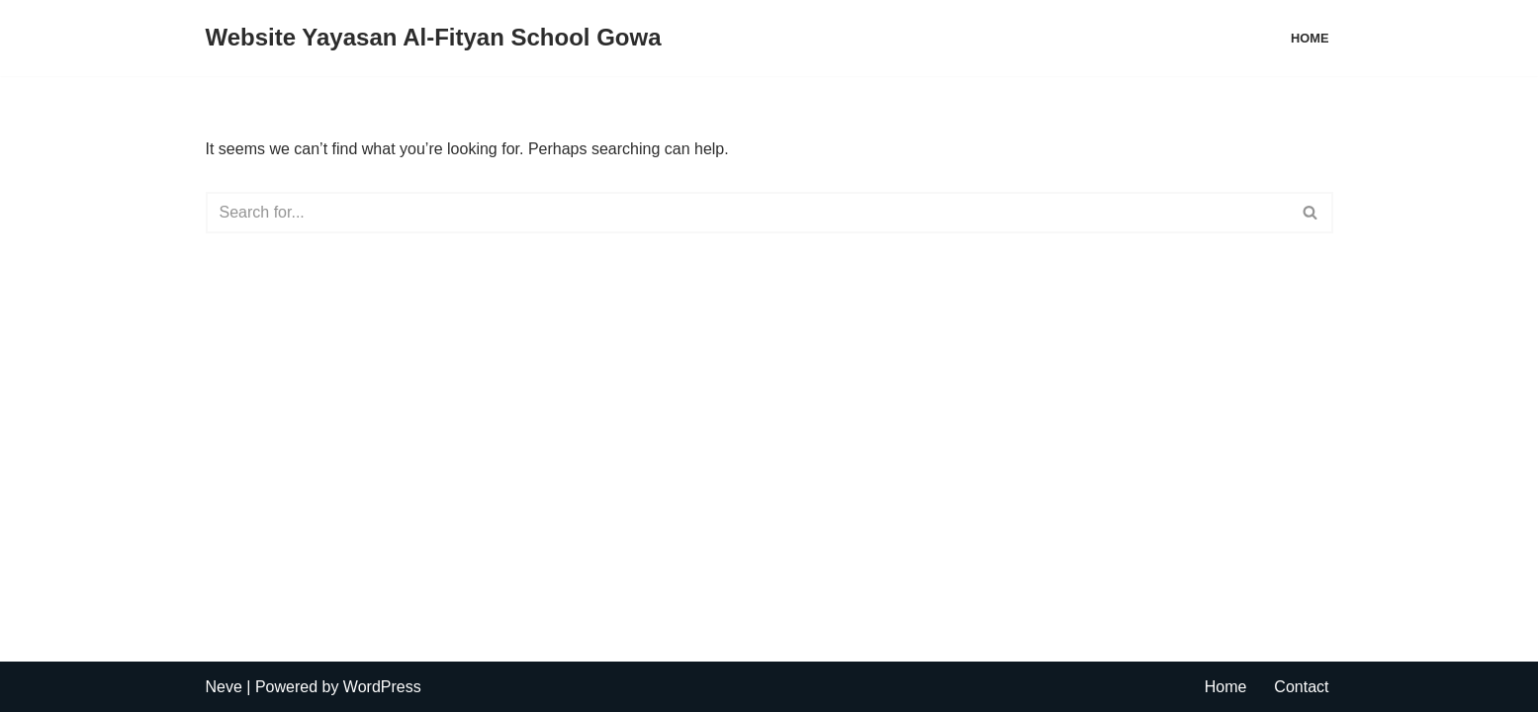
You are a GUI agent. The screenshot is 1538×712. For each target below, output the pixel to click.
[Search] (747, 212)
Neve (224, 686)
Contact (1301, 686)
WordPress (382, 686)
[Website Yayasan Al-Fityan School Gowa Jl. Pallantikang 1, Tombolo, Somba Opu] (434, 38)
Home (1309, 38)
